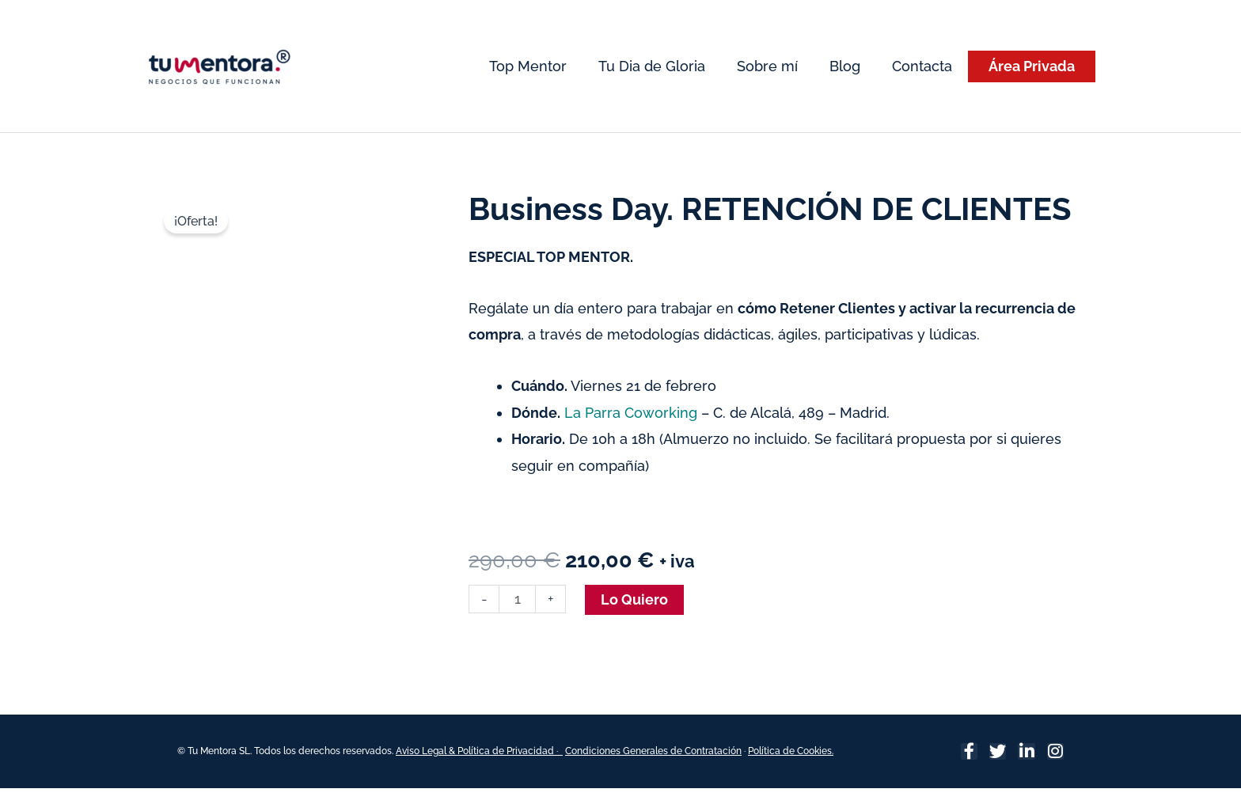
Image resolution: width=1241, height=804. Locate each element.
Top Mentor (528, 66)
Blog (844, 66)
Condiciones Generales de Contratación (653, 751)
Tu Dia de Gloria (651, 66)
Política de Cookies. (790, 751)
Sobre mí (767, 66)
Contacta (922, 66)
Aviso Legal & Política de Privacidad (476, 751)
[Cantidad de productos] (517, 599)
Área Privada (1032, 66)
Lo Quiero (634, 599)
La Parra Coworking (630, 412)
